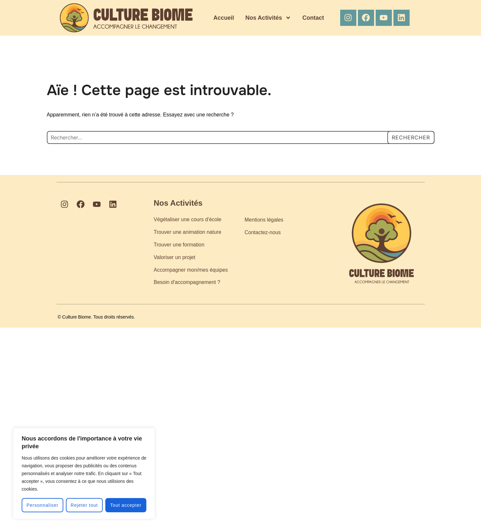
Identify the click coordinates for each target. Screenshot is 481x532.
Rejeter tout (84, 505)
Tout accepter (125, 505)
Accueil (224, 18)
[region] (84, 473)
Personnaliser (42, 505)
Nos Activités (268, 18)
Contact (313, 18)
